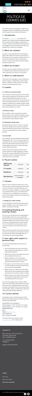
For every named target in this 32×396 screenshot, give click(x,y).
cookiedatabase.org (7, 320)
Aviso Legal (5, 377)
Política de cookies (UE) (16, 18)
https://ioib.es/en (13, 38)
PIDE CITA (8, 4)
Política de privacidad (7, 379)
